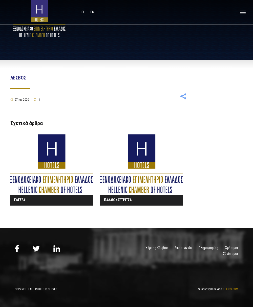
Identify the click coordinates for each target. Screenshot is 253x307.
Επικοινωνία (183, 248)
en (92, 12)
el (83, 12)
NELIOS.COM (230, 289)
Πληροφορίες (208, 248)
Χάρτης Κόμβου (157, 248)
